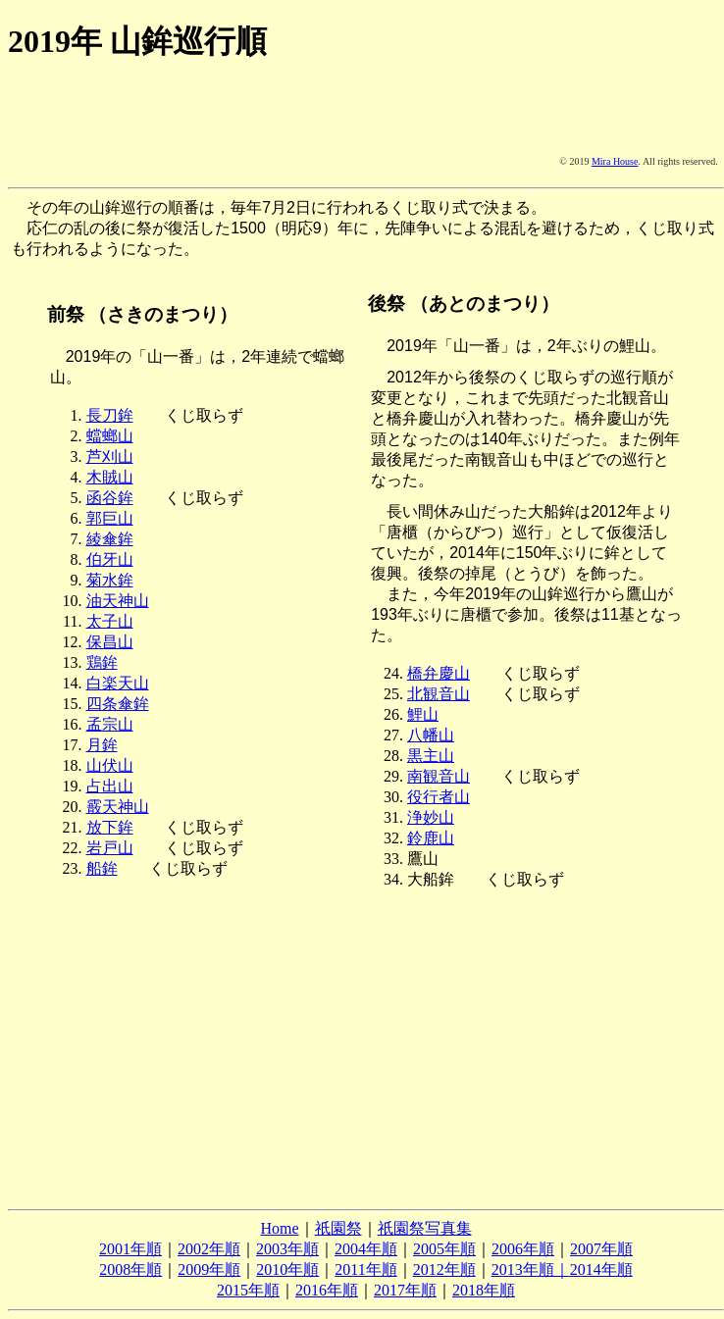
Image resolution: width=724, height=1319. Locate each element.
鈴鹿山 (430, 838)
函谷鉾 (109, 497)
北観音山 (438, 693)
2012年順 (444, 1269)
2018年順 (483, 1290)
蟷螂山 (109, 436)
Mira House (615, 161)
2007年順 (601, 1249)
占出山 (109, 786)
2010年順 (287, 1269)
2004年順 (366, 1249)
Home (279, 1228)
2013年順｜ (530, 1269)
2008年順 (130, 1269)
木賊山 (109, 477)
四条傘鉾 (117, 703)
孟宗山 (109, 724)
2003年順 (287, 1249)
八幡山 (430, 735)
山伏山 (109, 765)
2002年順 (209, 1249)
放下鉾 (109, 827)
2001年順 (130, 1249)
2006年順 (522, 1249)
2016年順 (326, 1290)
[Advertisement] (109, 132)
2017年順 (405, 1290)
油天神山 (117, 600)
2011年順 (365, 1269)
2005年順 (444, 1249)
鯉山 (423, 714)
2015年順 (248, 1290)
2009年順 (209, 1269)
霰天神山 (117, 806)
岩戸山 (109, 847)
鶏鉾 (102, 662)
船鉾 (102, 868)
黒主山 (430, 755)
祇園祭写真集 (425, 1228)
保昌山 (109, 642)
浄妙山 (430, 817)
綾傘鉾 (109, 539)
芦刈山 (109, 456)
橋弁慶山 (438, 673)
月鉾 (102, 744)
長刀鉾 (109, 415)
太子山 (109, 621)
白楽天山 (117, 683)
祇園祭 (338, 1228)
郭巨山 (109, 518)
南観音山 (438, 776)
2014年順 (601, 1269)
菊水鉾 (109, 580)
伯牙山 (109, 559)
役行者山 (438, 796)
